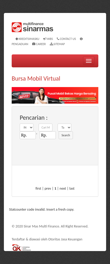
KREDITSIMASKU (27, 39)
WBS (48, 39)
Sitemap (57, 44)
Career (39, 44)
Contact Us (66, 39)
